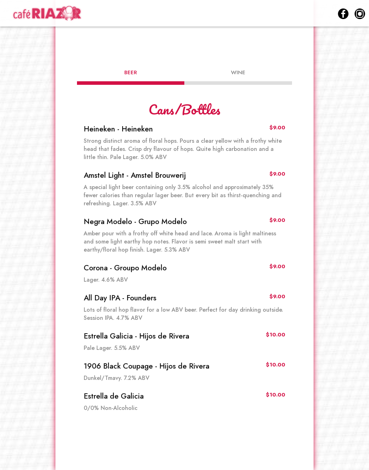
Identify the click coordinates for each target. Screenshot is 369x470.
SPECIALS (257, 14)
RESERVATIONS (306, 14)
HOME (156, 14)
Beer (130, 72)
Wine (238, 72)
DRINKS (220, 14)
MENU (187, 14)
